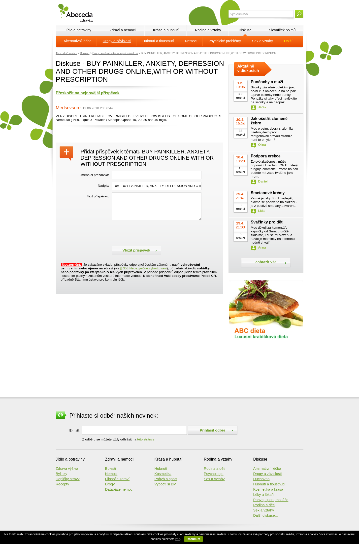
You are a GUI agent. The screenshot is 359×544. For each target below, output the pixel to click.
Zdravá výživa (67, 469)
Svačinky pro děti (267, 222)
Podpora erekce (266, 156)
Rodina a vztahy (208, 30)
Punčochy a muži (267, 82)
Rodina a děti (214, 469)
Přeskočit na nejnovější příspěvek (88, 93)
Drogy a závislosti (117, 41)
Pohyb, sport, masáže (271, 500)
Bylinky (61, 474)
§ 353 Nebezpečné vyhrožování (143, 268)
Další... (289, 41)
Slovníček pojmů (282, 30)
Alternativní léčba (77, 41)
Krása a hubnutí (166, 30)
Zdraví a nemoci (122, 30)
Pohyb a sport (166, 479)
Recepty (62, 484)
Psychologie (214, 474)
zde (177, 539)
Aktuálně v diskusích (248, 68)
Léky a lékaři (263, 495)
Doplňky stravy (68, 479)
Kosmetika (163, 474)
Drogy (110, 484)
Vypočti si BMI (166, 484)
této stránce (146, 439)
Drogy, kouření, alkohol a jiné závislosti (115, 53)
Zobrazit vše (266, 262)
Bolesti (110, 469)
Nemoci (191, 41)
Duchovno (261, 479)
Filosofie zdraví (117, 479)
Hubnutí (161, 469)
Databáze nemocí (119, 489)
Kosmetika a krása (268, 489)
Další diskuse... (265, 515)
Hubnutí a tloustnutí (158, 41)
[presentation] (149, 232)
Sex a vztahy (262, 41)
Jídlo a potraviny (78, 30)
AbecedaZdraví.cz (66, 53)
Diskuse (245, 30)
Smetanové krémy (268, 193)
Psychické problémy (225, 41)
